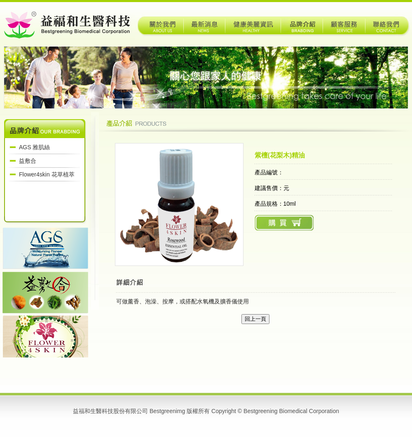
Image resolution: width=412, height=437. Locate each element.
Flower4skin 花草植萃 (47, 174)
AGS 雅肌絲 (34, 147)
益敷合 (27, 160)
